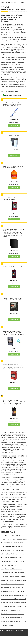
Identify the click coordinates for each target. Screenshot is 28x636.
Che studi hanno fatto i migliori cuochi (12, 614)
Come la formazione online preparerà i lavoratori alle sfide (12, 584)
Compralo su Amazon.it (14, 122)
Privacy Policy (14, 630)
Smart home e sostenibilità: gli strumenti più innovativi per (13, 599)
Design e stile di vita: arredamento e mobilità (12, 543)
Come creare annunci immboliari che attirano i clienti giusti (12, 546)
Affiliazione (7, 630)
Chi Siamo (2, 630)
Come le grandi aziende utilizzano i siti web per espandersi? (14, 595)
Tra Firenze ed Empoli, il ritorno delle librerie (12, 535)
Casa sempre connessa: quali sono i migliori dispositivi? (14, 621)
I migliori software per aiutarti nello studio (14, 580)
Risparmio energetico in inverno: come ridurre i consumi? (12, 587)
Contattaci (2, 631)
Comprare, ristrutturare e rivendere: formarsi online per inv (11, 558)
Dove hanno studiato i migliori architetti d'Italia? (13, 591)
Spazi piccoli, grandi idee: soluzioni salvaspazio (11, 569)
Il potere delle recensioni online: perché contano (12, 572)
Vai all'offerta (14, 125)
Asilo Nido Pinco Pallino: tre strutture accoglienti (12, 554)
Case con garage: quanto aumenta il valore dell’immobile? (14, 539)
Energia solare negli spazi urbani (10, 610)
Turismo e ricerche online (8, 565)
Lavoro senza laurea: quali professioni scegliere (12, 561)
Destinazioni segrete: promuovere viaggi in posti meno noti (14, 602)
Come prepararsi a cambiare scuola (11, 617)
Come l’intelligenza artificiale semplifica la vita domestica (13, 550)
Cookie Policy (20, 630)
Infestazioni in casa (7, 625)
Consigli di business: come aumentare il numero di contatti (13, 576)
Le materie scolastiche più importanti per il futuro (14, 606)
